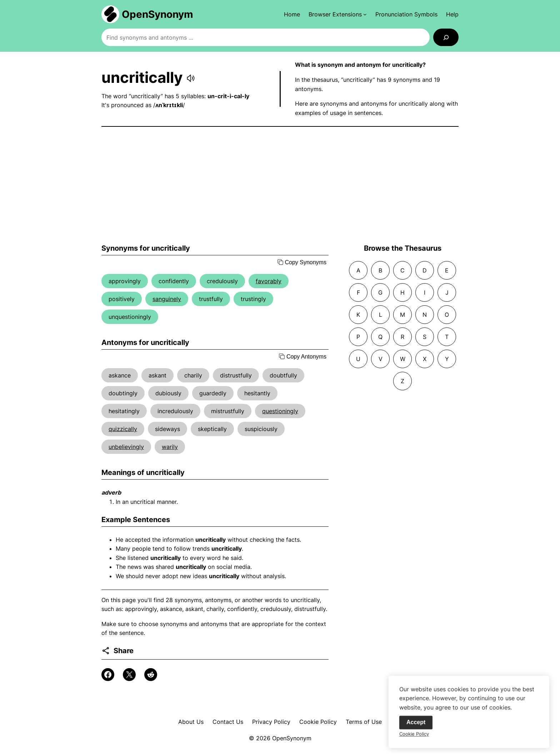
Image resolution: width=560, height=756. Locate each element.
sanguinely (166, 298)
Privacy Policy (271, 721)
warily (170, 446)
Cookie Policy (318, 721)
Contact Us (227, 721)
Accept (415, 725)
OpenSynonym (157, 14)
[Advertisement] (280, 185)
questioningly (280, 411)
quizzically (123, 428)
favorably (268, 281)
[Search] (446, 37)
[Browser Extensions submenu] (338, 14)
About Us (191, 721)
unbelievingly (126, 446)
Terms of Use (364, 721)
